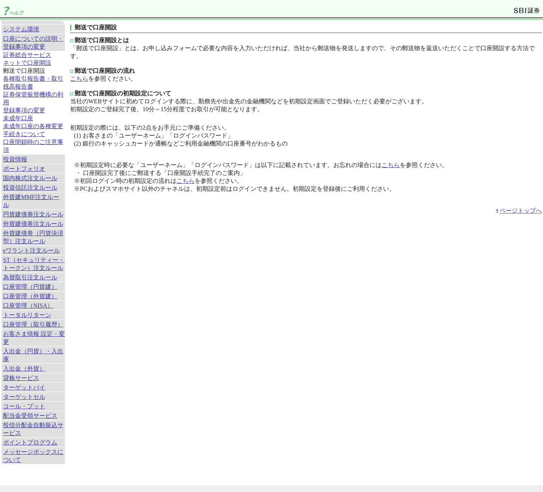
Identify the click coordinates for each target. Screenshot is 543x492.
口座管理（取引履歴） (33, 324)
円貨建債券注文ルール (33, 214)
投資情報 (15, 159)
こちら (79, 78)
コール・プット (24, 406)
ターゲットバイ (24, 387)
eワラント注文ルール (31, 250)
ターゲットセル (24, 397)
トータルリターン (27, 315)
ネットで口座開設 (27, 63)
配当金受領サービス (30, 415)
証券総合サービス (27, 55)
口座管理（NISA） (28, 305)
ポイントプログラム (30, 442)
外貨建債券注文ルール (33, 224)
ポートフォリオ (24, 169)
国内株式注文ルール (30, 178)
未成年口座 (18, 118)
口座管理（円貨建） (30, 287)
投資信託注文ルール (30, 187)
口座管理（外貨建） (30, 296)
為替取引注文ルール (30, 277)
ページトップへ (521, 210)
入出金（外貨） (24, 368)
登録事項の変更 (24, 110)
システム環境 (21, 29)
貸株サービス (21, 378)
